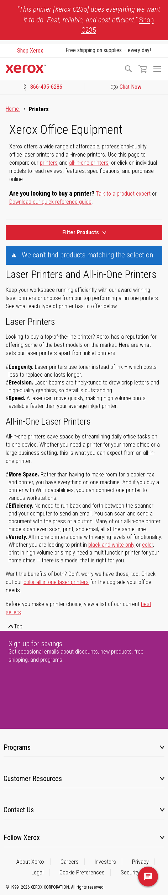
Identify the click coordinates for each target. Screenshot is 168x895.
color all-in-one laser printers (56, 582)
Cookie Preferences (82, 872)
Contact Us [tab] (19, 810)
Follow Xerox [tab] (22, 837)
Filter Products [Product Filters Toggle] (84, 232)
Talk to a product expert (123, 193)
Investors (105, 861)
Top (18, 626)
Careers (70, 861)
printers (49, 162)
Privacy (140, 861)
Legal (37, 872)
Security (130, 872)
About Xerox (30, 861)
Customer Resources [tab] (33, 778)
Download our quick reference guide (50, 201)
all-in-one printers (89, 162)
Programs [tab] (17, 747)
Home (13, 108)
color (147, 544)
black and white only (111, 544)
